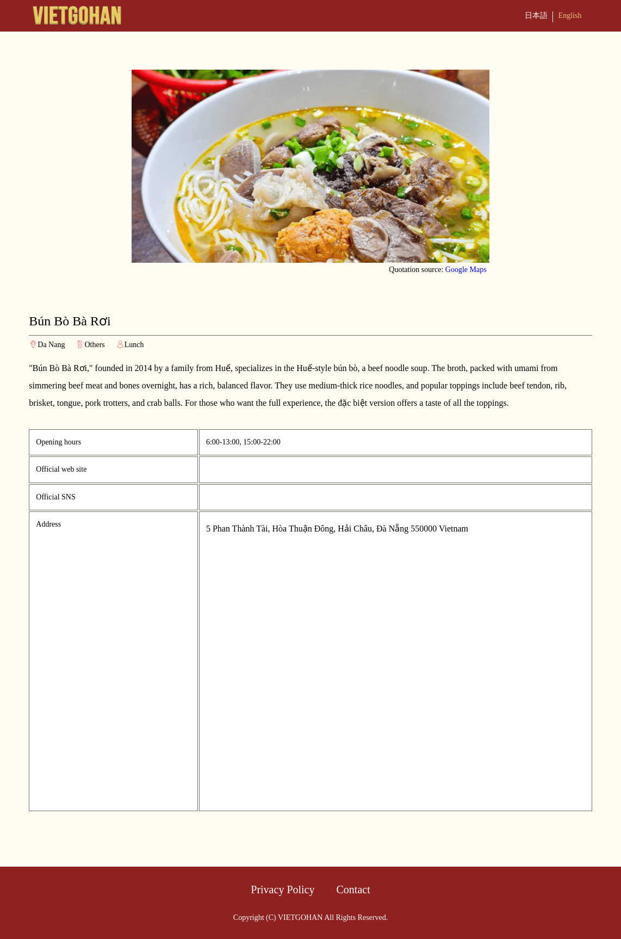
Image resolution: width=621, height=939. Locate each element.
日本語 (536, 15)
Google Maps (466, 269)
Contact (353, 889)
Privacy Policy (282, 889)
